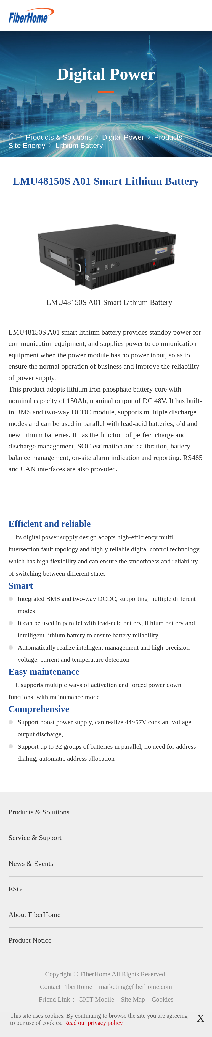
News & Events (31, 864)
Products (168, 137)
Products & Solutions (59, 137)
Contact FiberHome (66, 986)
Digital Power (123, 137)
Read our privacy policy (93, 1022)
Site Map (133, 999)
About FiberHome (34, 915)
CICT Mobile (96, 999)
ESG (15, 889)
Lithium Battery (79, 145)
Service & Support (35, 838)
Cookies (162, 999)
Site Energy (27, 145)
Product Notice (30, 940)
